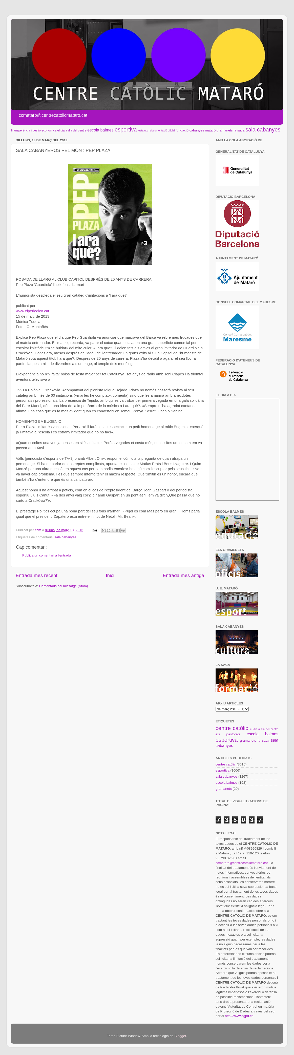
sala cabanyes (262, 129)
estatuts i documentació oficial (156, 130)
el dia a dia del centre (71, 130)
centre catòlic (232, 728)
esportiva (126, 129)
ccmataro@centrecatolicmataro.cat (242, 863)
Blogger (180, 1036)
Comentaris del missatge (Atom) (63, 586)
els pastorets (228, 734)
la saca (239, 130)
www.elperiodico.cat (32, 311)
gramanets (225, 130)
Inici (110, 575)
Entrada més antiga (183, 575)
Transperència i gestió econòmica (33, 130)
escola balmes (100, 130)
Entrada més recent (36, 575)
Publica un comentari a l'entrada (46, 555)
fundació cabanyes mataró (196, 130)
